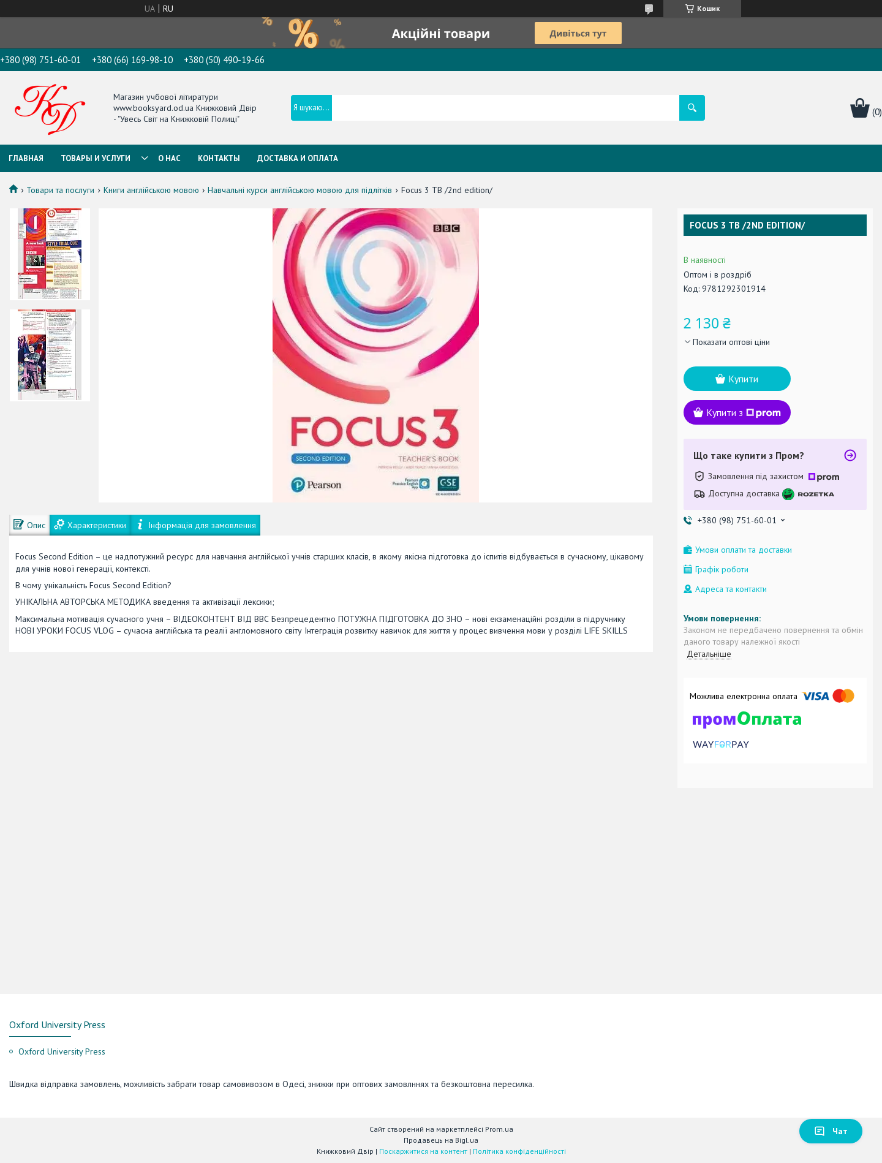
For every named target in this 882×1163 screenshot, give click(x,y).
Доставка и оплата (297, 158)
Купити (743, 379)
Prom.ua (499, 1129)
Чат (831, 1131)
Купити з (743, 412)
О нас (169, 158)
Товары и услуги (95, 158)
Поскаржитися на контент (423, 1151)
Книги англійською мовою (151, 189)
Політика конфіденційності (519, 1151)
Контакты (219, 158)
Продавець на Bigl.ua (441, 1140)
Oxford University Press (61, 1051)
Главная (26, 158)
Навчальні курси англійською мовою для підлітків (300, 189)
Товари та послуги (60, 189)
